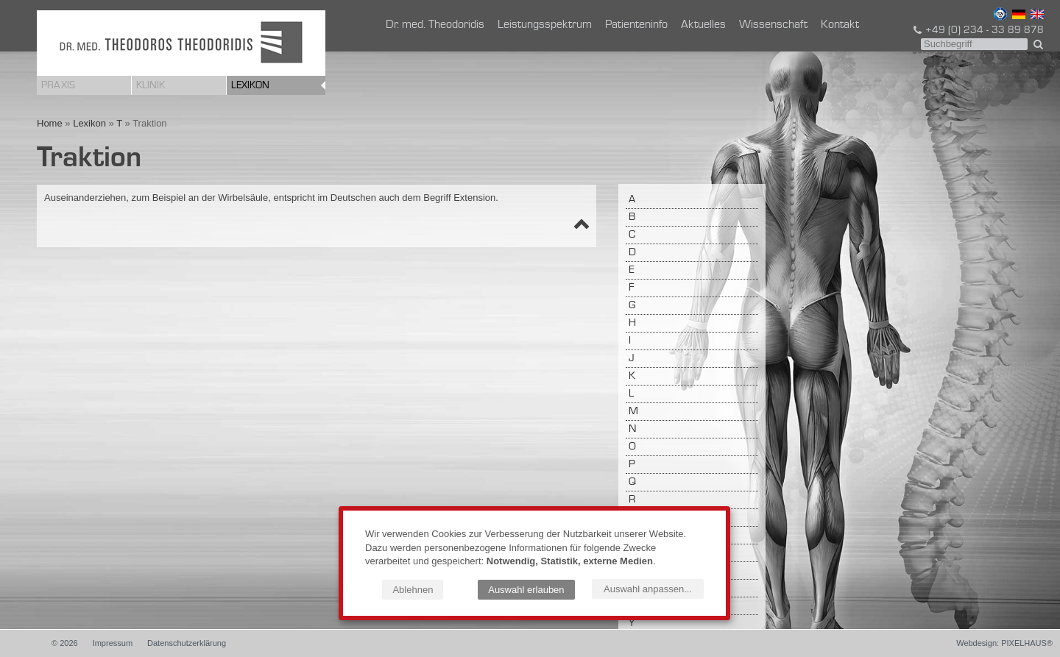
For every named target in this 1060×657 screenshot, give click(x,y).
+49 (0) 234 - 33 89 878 (977, 30)
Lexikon (250, 85)
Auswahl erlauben (526, 589)
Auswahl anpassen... (648, 588)
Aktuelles (703, 25)
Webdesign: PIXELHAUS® (1004, 643)
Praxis (58, 85)
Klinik (150, 85)
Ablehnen (412, 589)
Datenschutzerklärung (186, 643)
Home (50, 123)
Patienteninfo (636, 25)
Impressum (112, 643)
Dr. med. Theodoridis (435, 25)
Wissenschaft (773, 25)
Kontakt (840, 25)
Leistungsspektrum (545, 25)
